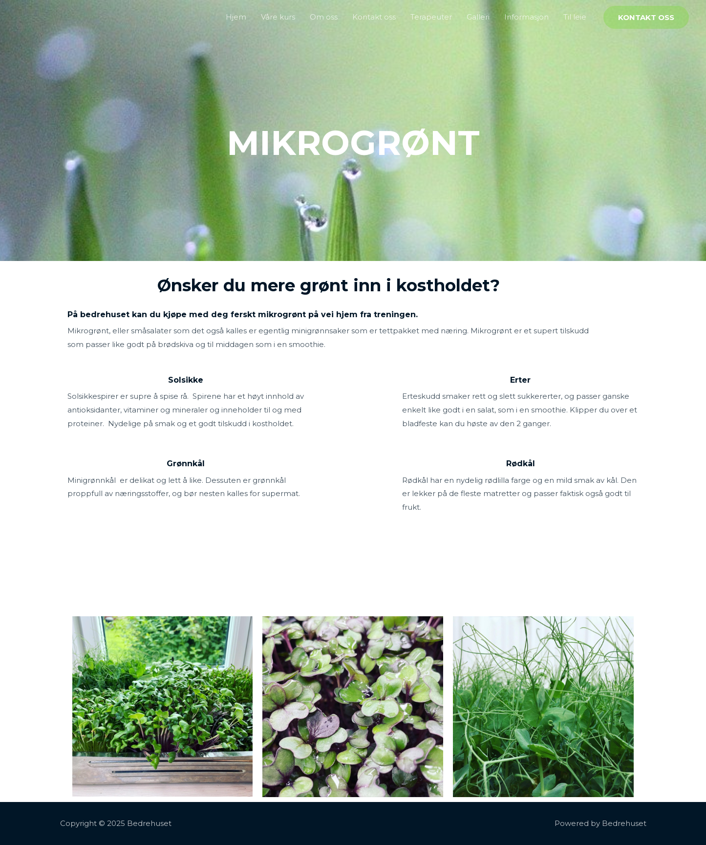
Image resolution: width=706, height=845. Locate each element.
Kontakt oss (374, 17)
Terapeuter (431, 17)
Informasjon (526, 17)
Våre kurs (278, 17)
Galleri (478, 17)
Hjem (236, 17)
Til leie (574, 17)
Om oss (324, 17)
